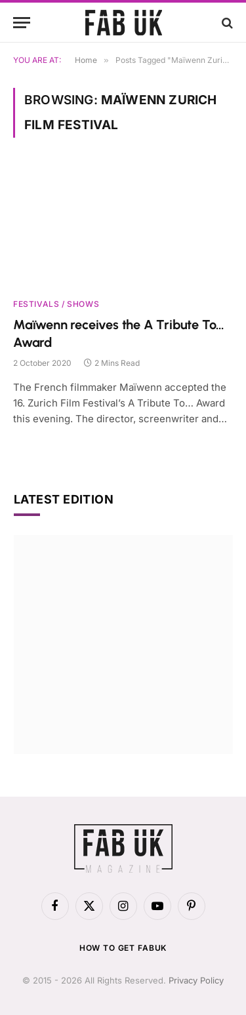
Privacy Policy (196, 980)
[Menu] (21, 22)
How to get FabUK (123, 948)
